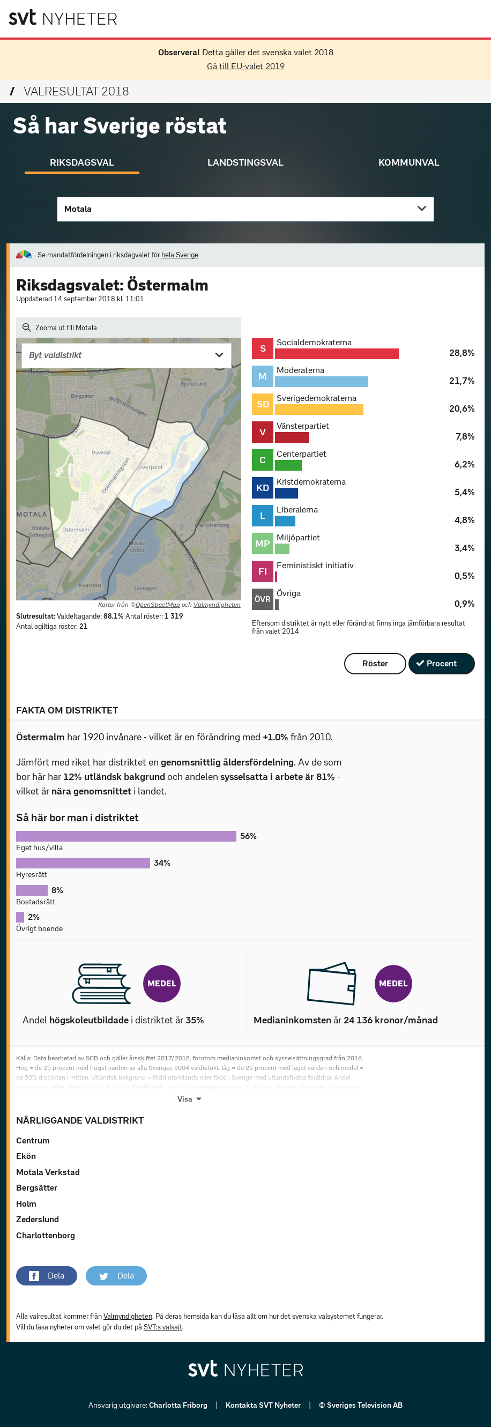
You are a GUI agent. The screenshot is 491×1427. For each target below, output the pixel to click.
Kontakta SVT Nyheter (264, 1405)
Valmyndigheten (217, 604)
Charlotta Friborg (179, 1405)
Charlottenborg (45, 1235)
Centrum (33, 1140)
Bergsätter (36, 1188)
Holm (26, 1204)
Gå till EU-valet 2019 (246, 66)
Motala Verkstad (48, 1172)
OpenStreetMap (158, 604)
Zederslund (37, 1219)
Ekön (26, 1156)
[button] (46, 1275)
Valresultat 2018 (69, 91)
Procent (442, 663)
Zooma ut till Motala (60, 327)
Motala (78, 209)
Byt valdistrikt (55, 355)
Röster (375, 663)
